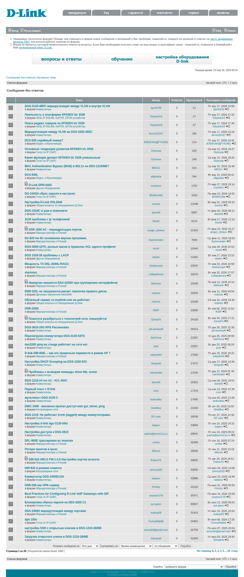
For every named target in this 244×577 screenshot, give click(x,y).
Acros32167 (156, 133)
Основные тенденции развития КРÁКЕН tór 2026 (59, 149)
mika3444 (156, 354)
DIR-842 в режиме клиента (43, 468)
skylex (156, 257)
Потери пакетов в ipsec (41, 449)
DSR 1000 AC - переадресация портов (55, 229)
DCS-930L (31, 174)
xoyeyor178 (156, 495)
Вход (13, 30)
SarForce (156, 337)
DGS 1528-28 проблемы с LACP (47, 255)
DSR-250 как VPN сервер (42, 485)
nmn (155, 390)
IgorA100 (156, 107)
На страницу (204, 551)
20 (228, 551)
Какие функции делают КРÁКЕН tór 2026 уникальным (62, 157)
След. (234, 551)
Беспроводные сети (47, 409)
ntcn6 (156, 248)
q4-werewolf (156, 329)
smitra (156, 442)
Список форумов (17, 83)
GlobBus (156, 408)
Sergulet (156, 363)
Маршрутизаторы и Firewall (51, 233)
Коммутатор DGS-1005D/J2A (44, 476)
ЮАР (156, 310)
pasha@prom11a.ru (156, 433)
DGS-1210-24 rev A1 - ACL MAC (46, 380)
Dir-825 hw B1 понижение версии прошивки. (56, 238)
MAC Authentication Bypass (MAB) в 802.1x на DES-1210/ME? (67, 166)
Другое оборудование (48, 188)
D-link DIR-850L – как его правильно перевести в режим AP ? (68, 353)
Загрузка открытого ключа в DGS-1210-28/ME (56, 536)
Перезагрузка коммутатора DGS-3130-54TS (55, 336)
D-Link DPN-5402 (40, 185)
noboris (156, 293)
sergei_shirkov (155, 230)
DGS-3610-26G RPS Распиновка (47, 327)
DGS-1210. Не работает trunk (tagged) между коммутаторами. (68, 415)
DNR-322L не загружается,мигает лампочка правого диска (66, 291)
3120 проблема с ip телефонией (47, 219)
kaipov (156, 425)
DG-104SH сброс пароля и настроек (50, 193)
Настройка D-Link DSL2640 (43, 202)
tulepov (156, 478)
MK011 (156, 167)
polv (156, 346)
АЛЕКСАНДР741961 (156, 142)
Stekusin (156, 283)
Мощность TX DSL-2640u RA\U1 (47, 264)
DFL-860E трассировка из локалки (49, 440)
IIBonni (156, 450)
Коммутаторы (43, 109)
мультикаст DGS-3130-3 (41, 397)
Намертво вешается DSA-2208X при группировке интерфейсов (73, 282)
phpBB (114, 572)
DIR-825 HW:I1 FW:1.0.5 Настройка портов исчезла (64, 459)
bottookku (156, 399)
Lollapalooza (156, 274)
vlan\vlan (31, 272)
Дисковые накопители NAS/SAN (53, 294)
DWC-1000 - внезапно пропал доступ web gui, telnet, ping (65, 406)
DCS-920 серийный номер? (44, 140)
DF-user (156, 416)
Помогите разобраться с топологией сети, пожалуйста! (68, 318)
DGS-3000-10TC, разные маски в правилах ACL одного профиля (70, 246)
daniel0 (156, 212)
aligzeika (156, 176)
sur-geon (156, 504)
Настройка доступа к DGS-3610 (47, 432)
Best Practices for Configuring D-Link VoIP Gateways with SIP (67, 493)
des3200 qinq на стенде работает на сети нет (56, 344)
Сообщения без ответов (20, 77)
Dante (155, 221)
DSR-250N (32, 308)
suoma (156, 203)
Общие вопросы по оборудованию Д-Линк (59, 205)
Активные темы (46, 77)
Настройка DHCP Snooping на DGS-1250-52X (56, 361)
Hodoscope (156, 265)
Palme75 (156, 460)
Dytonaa (156, 150)
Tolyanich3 (156, 116)
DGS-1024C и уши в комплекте (46, 210)
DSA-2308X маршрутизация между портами (55, 511)
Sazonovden (156, 239)
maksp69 (156, 512)
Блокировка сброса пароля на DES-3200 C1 (55, 502)
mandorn (156, 185)
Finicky (156, 486)
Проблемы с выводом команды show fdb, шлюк (63, 372)
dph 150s (31, 519)
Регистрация (30, 30)
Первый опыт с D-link (40, 389)
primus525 (156, 469)
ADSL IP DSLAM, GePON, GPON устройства (60, 118)
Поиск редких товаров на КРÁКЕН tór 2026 (55, 123)
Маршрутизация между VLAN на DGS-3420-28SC (59, 132)
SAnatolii (156, 538)
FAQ (216, 30)
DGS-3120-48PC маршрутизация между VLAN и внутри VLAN (67, 106)
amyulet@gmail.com (156, 529)
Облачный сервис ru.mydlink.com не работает (57, 300)
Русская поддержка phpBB (122, 574)
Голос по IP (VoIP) (46, 152)
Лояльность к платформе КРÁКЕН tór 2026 (55, 114)
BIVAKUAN (156, 195)
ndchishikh (156, 372)
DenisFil (156, 319)
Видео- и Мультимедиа (49, 143)
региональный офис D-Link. (35, 47)
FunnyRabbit (156, 521)
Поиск (230, 30)
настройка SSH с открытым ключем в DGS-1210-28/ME (63, 528)
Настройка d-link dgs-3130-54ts (46, 423)
